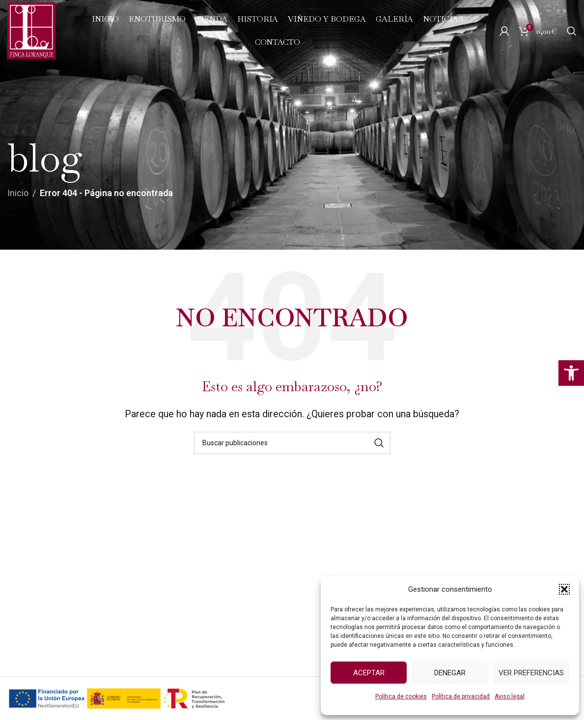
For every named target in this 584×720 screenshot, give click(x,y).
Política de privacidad (461, 696)
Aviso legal (510, 696)
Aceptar (369, 672)
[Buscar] (572, 31)
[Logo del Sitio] (31, 30)
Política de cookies (401, 696)
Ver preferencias (531, 672)
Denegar (450, 672)
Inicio (17, 193)
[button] (571, 373)
